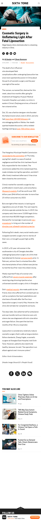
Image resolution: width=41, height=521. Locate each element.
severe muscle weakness (22, 277)
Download (35, 517)
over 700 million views (26, 129)
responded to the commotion (13, 156)
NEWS (4, 29)
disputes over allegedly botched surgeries (18, 226)
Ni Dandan (8, 59)
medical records (12, 289)
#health (23, 62)
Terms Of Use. (32, 144)
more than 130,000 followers (16, 119)
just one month (26, 258)
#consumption (30, 62)
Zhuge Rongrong (21, 59)
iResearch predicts (9, 191)
